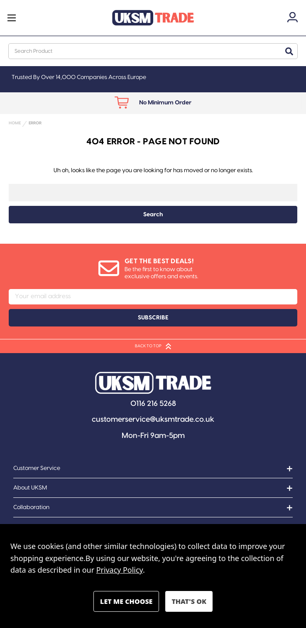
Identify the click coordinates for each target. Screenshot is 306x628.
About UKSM (30, 488)
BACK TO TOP (153, 346)
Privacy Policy (119, 570)
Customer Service (36, 468)
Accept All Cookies (188, 601)
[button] (153, 383)
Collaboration (31, 507)
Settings (126, 601)
